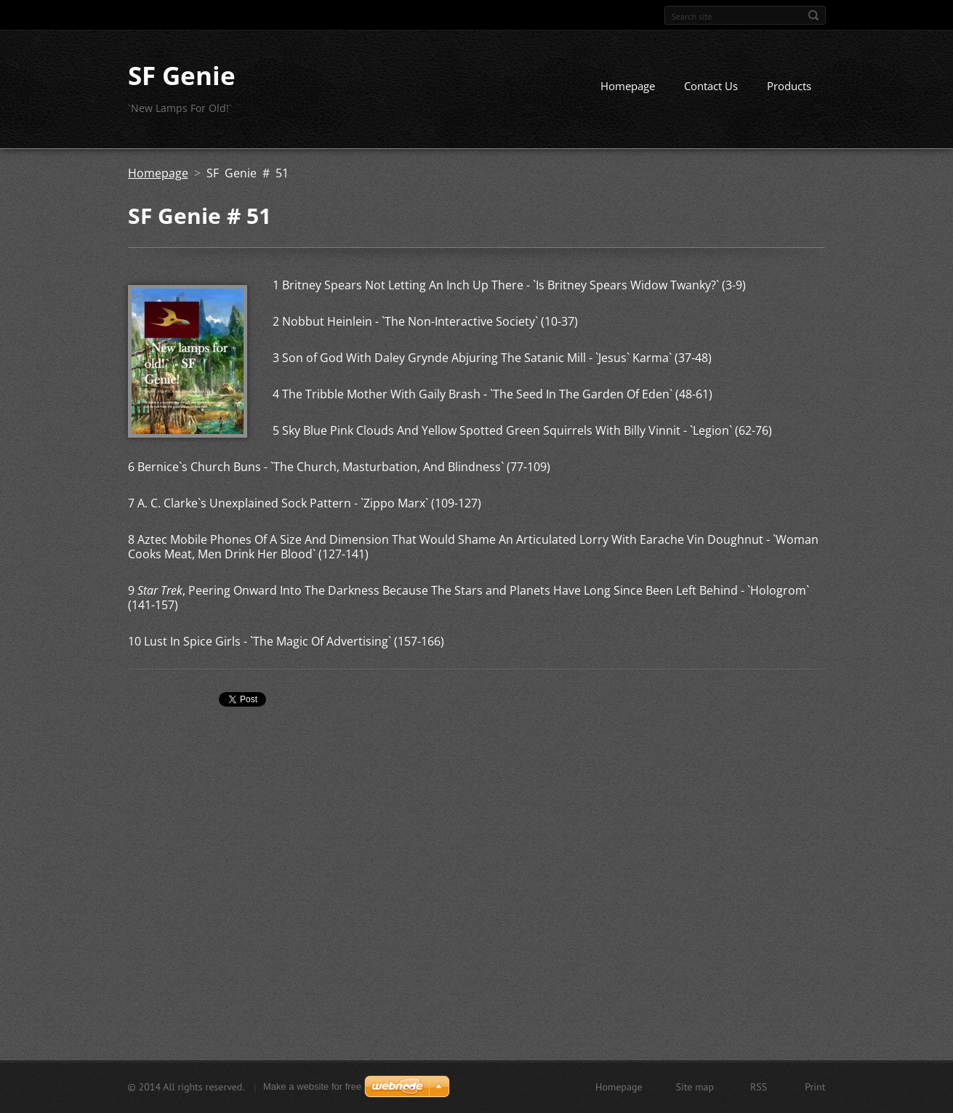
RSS (758, 1086)
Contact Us (711, 86)
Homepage (627, 86)
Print (815, 1086)
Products (789, 86)
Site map (695, 1086)
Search (813, 15)
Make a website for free (312, 1086)
